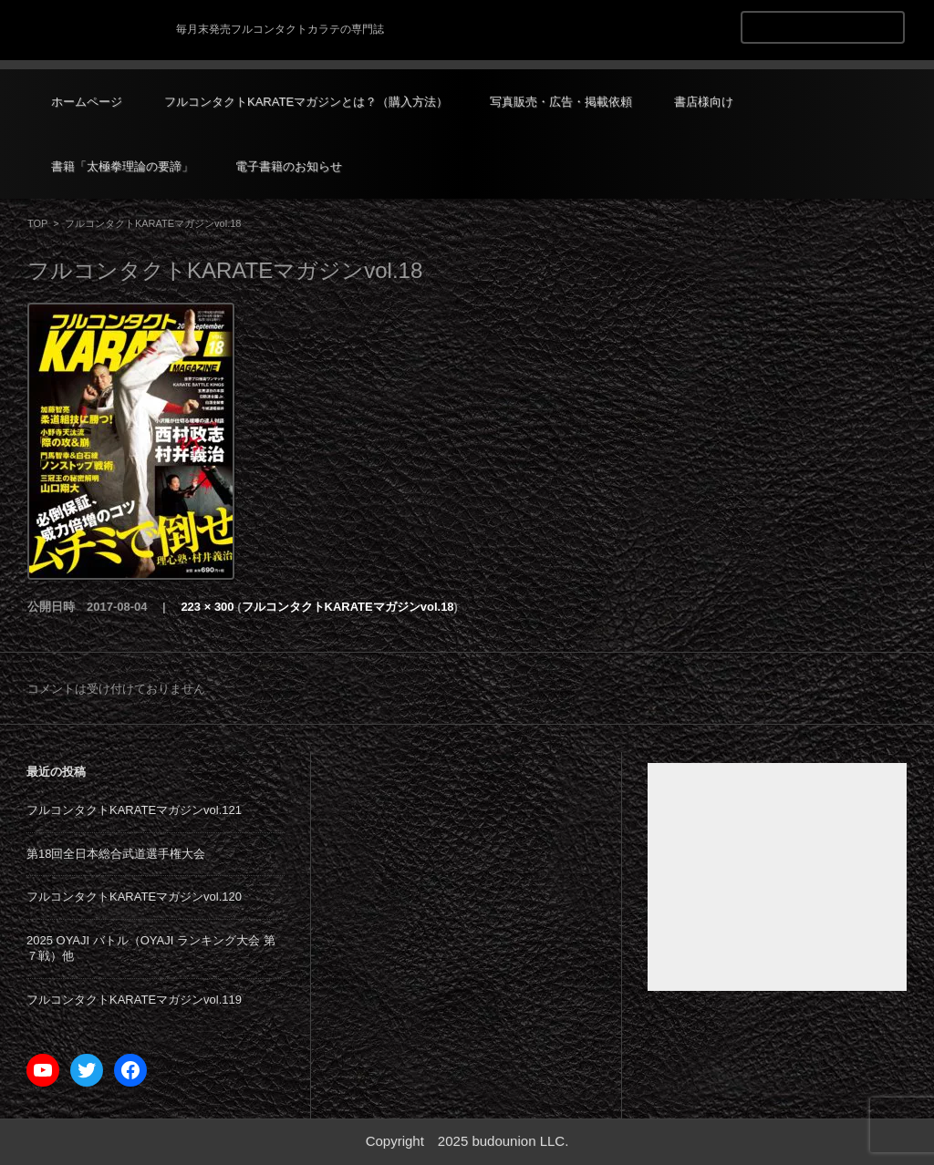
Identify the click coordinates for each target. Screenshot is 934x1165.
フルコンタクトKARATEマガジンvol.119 (134, 999)
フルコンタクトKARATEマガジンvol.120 (134, 896)
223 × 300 (207, 606)
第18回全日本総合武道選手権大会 (115, 854)
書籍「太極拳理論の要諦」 (122, 166)
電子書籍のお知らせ (288, 166)
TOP (37, 223)
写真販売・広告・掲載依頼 (561, 101)
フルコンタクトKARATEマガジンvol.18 (348, 606)
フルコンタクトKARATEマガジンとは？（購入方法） (306, 101)
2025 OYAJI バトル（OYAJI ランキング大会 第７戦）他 (150, 948)
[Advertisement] (777, 877)
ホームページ (86, 101)
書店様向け (703, 101)
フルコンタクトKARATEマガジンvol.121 (134, 810)
